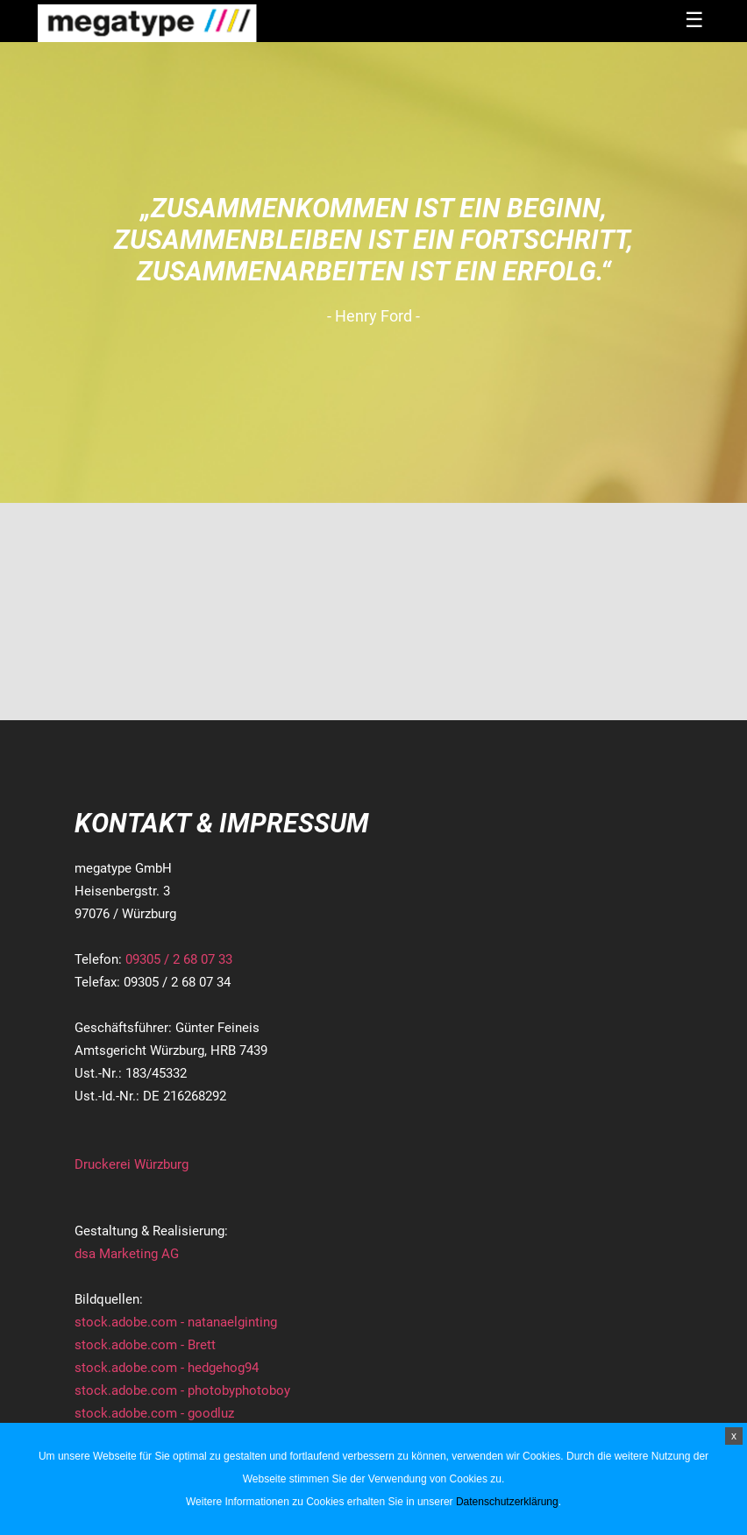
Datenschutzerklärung (507, 1502)
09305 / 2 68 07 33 (178, 959)
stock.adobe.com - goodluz (154, 1413)
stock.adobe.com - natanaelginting (176, 1322)
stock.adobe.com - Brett (145, 1345)
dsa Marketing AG (127, 1254)
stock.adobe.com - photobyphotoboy (182, 1390)
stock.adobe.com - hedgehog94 (167, 1368)
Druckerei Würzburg (132, 1164)
